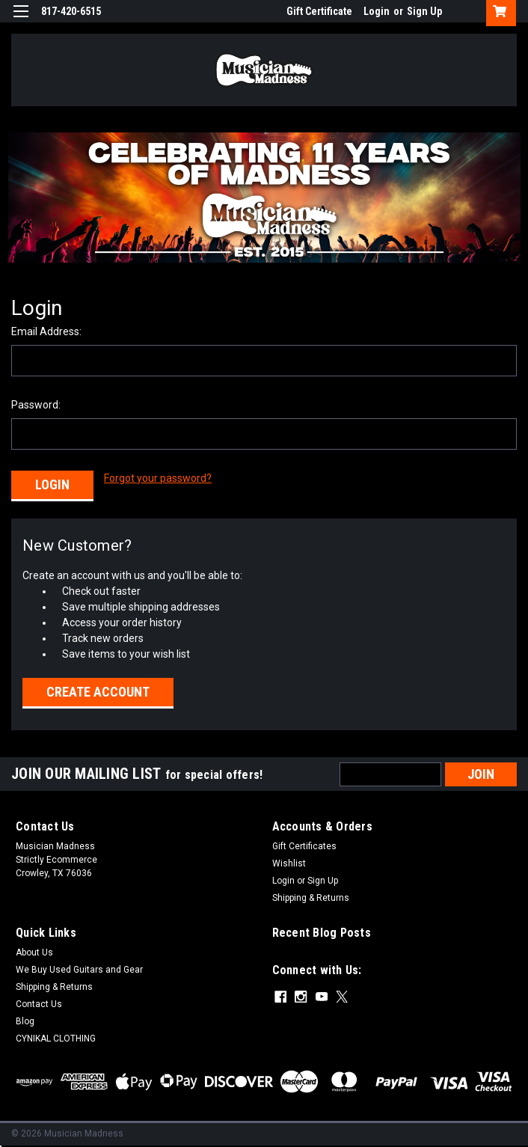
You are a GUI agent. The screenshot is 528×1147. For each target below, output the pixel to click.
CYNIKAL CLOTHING (56, 1037)
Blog (25, 1020)
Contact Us (39, 1002)
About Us (34, 951)
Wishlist (289, 862)
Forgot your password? (158, 478)
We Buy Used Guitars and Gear (79, 968)
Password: (36, 405)
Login (376, 11)
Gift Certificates (304, 844)
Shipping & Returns (310, 896)
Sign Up (424, 11)
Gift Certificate (319, 11)
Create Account (98, 690)
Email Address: (46, 331)
